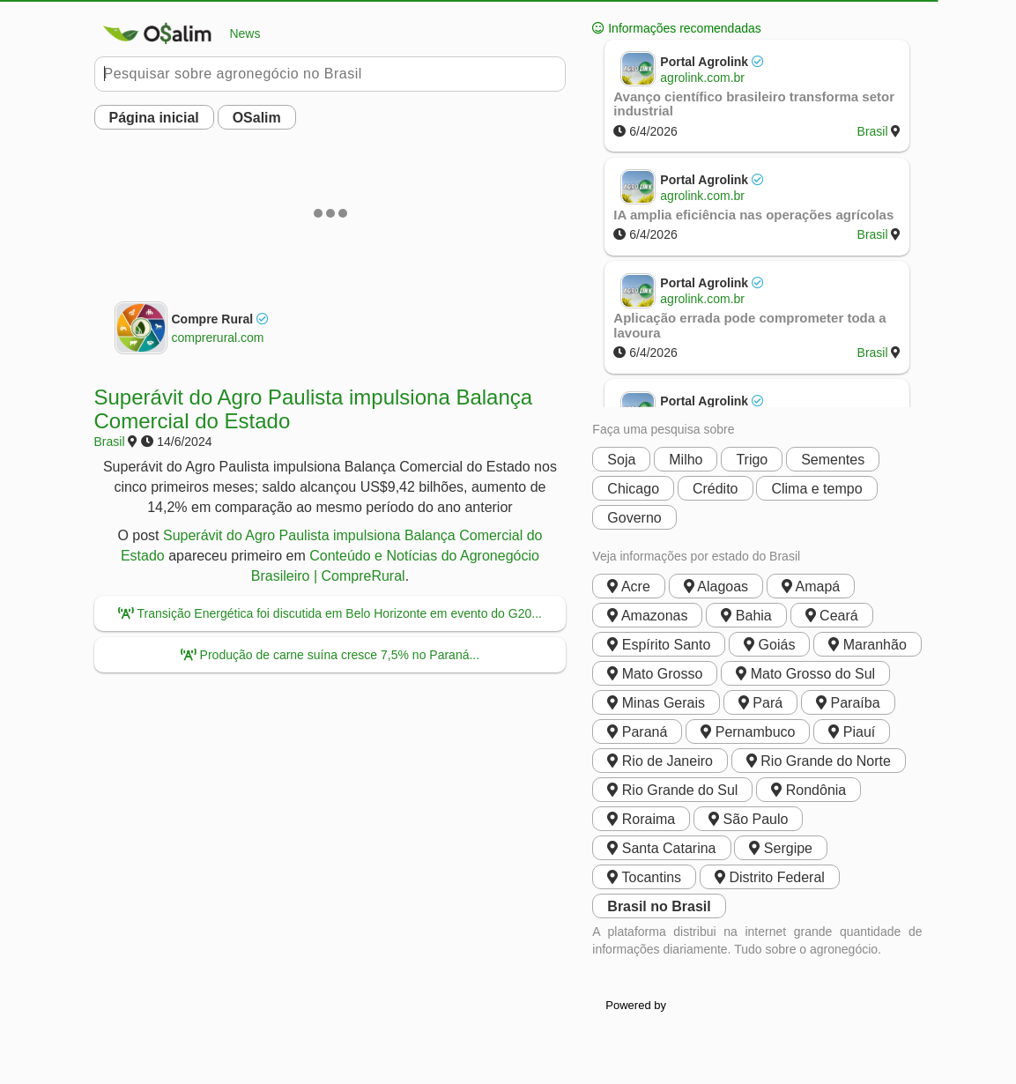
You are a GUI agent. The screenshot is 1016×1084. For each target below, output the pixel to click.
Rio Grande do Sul (672, 790)
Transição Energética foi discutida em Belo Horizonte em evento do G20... (330, 613)
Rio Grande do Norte (818, 761)
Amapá (811, 586)
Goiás (769, 644)
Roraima (641, 819)
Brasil (109, 441)
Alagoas (716, 586)
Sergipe (780, 848)
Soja (621, 459)
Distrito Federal (770, 877)
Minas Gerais (656, 702)
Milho (685, 459)
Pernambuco (748, 731)
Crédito (715, 488)
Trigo (752, 459)
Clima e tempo (816, 488)
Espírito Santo (658, 644)
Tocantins (644, 877)
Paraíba (847, 702)
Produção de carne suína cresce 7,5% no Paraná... (330, 655)
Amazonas (647, 615)
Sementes (832, 459)
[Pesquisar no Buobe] (330, 74)
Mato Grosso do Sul (805, 673)
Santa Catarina (661, 848)
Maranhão (867, 644)
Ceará (831, 615)
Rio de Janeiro (660, 761)
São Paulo (748, 819)
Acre (628, 586)
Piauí (851, 731)
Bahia (746, 615)
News (177, 33)
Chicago (633, 488)
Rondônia (808, 790)
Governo (634, 517)
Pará (760, 702)
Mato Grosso (654, 673)
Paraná (637, 731)
